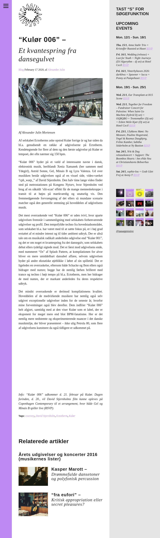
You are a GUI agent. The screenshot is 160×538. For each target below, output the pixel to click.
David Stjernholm (45, 415)
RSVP (149, 48)
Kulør (72, 415)
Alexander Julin (56, 69)
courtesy (29, 415)
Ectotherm (62, 415)
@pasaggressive (125, 231)
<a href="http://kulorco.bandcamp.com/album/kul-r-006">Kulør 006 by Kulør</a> (56, 363)
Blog (21, 69)
